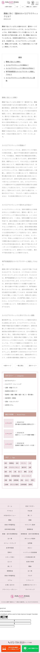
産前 (17, 463)
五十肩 (30, 471)
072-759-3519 (20, 642)
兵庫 (6, 467)
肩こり (20, 471)
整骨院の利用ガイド (11, 391)
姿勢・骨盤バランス (11, 388)
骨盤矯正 (11, 463)
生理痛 (6, 484)
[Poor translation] (5, 617)
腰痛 (25, 471)
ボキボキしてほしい (14, 467)
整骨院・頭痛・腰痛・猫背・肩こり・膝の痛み (19, 395)
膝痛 (10, 480)
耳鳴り (32, 480)
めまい (27, 480)
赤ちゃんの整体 (14, 484)
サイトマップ (30, 589)
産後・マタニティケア (12, 401)
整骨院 (30, 484)
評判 (10, 471)
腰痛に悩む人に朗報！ (13, 62)
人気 (30, 463)
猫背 (6, 471)
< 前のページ (7, 365)
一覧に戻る (20, 365)
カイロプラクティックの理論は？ (17, 65)
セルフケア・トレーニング (13, 384)
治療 (30, 467)
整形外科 (24, 467)
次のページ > (33, 365)
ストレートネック (26, 476)
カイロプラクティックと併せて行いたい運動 (20, 79)
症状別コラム (9, 405)
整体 (6, 463)
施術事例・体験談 (10, 398)
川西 (15, 471)
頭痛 (6, 480)
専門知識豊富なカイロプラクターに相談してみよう (20, 72)
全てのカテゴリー (10, 381)
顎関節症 (7, 476)
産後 (22, 480)
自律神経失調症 (15, 476)
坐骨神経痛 (23, 484)
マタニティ (23, 463)
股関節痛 (16, 480)
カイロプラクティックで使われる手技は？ (20, 68)
